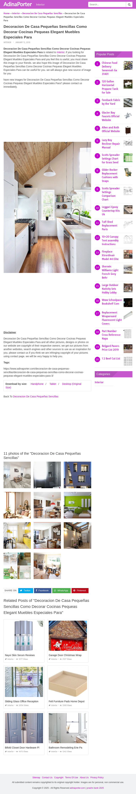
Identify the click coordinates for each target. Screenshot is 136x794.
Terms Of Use (71, 777)
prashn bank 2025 (95, 788)
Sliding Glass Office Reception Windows (27, 701)
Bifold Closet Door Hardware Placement (27, 747)
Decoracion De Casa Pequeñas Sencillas (35, 396)
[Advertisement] (47, 116)
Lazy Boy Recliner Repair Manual (111, 143)
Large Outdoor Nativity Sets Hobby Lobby (110, 288)
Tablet (52, 383)
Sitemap (36, 777)
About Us (84, 777)
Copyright (58, 777)
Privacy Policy (97, 777)
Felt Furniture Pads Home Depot (66, 701)
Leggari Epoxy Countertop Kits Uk (111, 210)
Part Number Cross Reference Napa (111, 335)
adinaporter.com (77, 788)
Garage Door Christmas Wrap (65, 655)
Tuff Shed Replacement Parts (109, 225)
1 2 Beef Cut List (111, 358)
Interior (40, 4)
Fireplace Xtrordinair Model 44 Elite (110, 255)
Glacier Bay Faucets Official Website (110, 116)
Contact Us (47, 777)
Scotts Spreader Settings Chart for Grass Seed (111, 158)
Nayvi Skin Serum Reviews (20, 655)
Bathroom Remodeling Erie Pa (65, 747)
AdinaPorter (18, 4)
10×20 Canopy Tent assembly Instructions (110, 240)
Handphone (37, 383)
